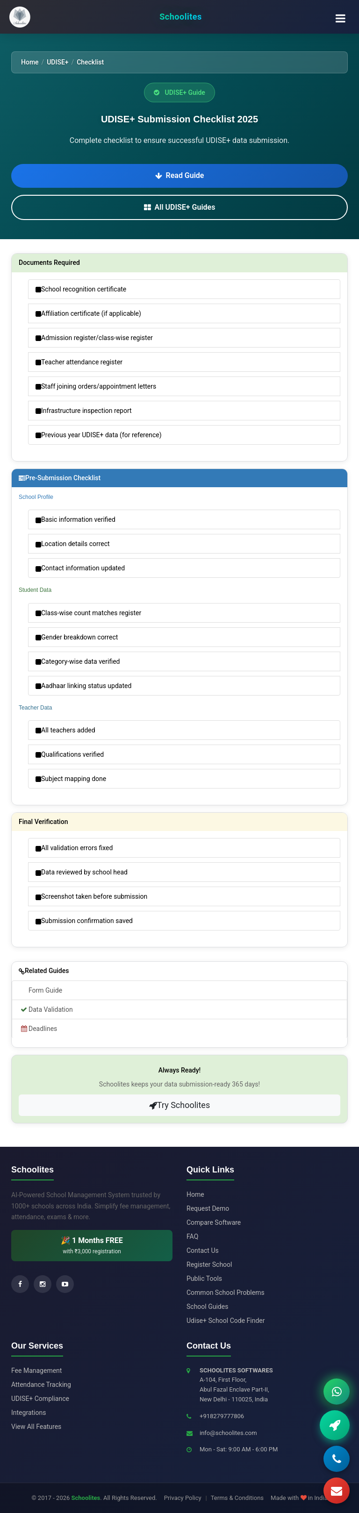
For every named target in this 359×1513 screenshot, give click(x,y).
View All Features (36, 1426)
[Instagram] (42, 1284)
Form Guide (45, 990)
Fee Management (36, 1370)
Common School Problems (226, 1292)
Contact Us (203, 1250)
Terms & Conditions (237, 1497)
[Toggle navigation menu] (340, 17)
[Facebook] (20, 1284)
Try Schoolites (179, 1105)
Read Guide (179, 175)
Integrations (28, 1412)
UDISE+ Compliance (40, 1398)
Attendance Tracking (41, 1384)
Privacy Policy (182, 1497)
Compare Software (214, 1222)
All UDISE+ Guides (179, 207)
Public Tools (204, 1278)
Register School (209, 1264)
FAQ (192, 1236)
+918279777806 (222, 1416)
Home (30, 62)
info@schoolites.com (228, 1432)
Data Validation (46, 1009)
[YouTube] (65, 1284)
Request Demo (208, 1208)
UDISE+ (57, 62)
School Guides (207, 1306)
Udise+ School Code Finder (226, 1320)
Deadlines (38, 1028)
